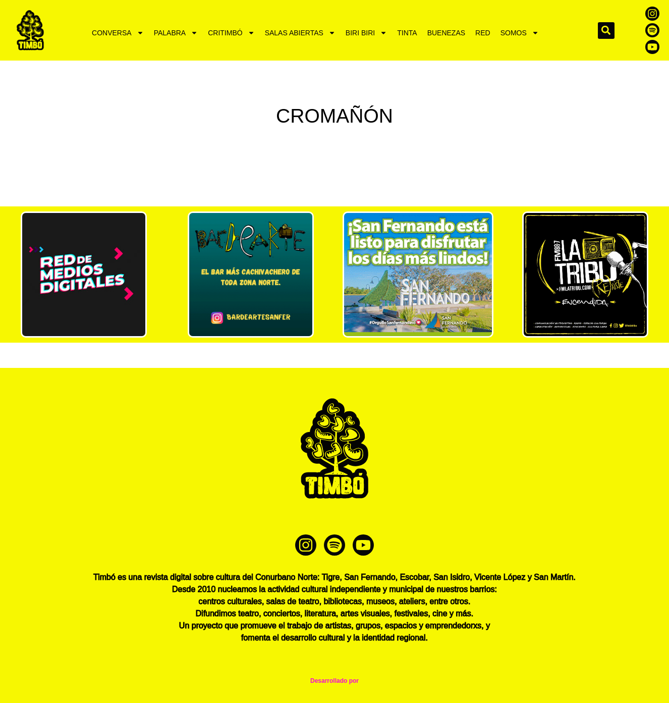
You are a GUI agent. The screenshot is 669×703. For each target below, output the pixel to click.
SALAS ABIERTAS (300, 32)
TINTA (407, 33)
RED (482, 33)
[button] (606, 30)
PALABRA (176, 32)
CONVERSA (118, 32)
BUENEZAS (446, 33)
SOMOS (519, 32)
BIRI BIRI (366, 32)
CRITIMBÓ (231, 32)
